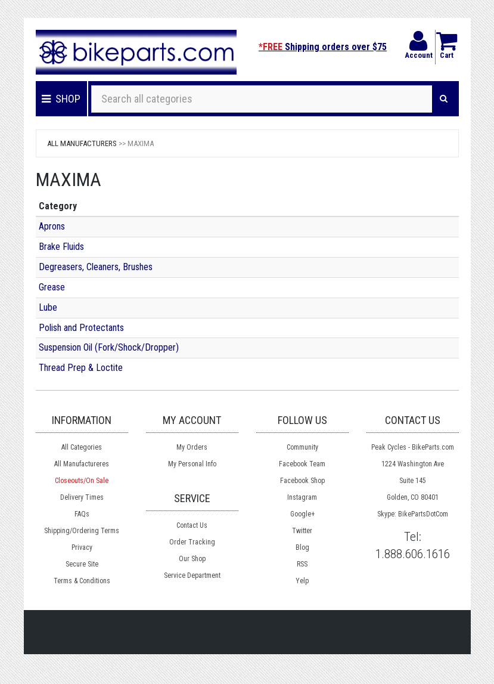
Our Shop (192, 559)
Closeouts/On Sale (81, 480)
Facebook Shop (302, 480)
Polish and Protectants (81, 327)
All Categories (81, 447)
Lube (48, 307)
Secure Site (82, 564)
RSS (302, 564)
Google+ (302, 514)
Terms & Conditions (82, 581)
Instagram (302, 497)
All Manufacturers (82, 143)
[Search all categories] (262, 99)
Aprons (52, 226)
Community (302, 447)
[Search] (443, 99)
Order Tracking (192, 542)
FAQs (81, 514)
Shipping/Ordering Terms (81, 531)
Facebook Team (302, 464)
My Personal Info (192, 464)
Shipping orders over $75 (323, 46)
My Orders (191, 447)
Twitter (302, 531)
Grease (52, 287)
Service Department (192, 575)
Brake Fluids (61, 246)
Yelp (302, 581)
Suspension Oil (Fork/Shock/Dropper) (109, 347)
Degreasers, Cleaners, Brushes (96, 267)
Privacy (82, 547)
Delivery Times (82, 497)
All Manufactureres (81, 464)
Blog (302, 547)
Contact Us (191, 525)
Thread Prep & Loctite (81, 367)
